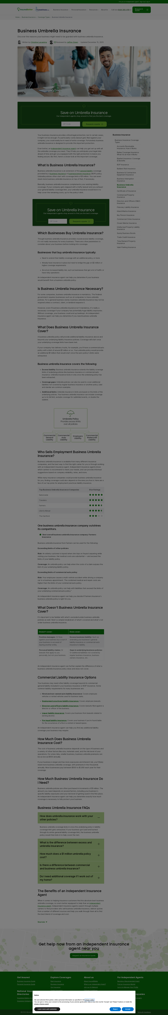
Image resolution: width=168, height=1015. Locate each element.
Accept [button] (127, 1009)
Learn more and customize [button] (47, 1009)
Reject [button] (115, 1009)
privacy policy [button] (89, 1000)
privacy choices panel (41, 1004)
